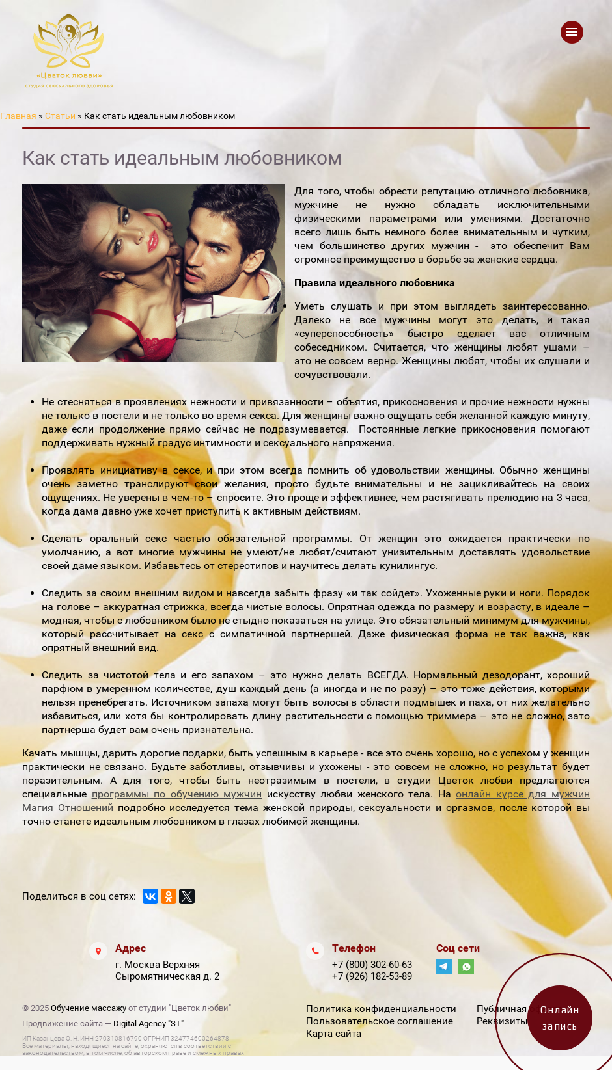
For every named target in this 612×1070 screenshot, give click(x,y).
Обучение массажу (88, 1008)
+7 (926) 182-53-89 (372, 976)
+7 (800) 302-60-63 (372, 964)
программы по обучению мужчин (177, 794)
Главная (18, 116)
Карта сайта (333, 1033)
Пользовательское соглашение (379, 1021)
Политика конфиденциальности (381, 1009)
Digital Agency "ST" (148, 1023)
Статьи (60, 116)
